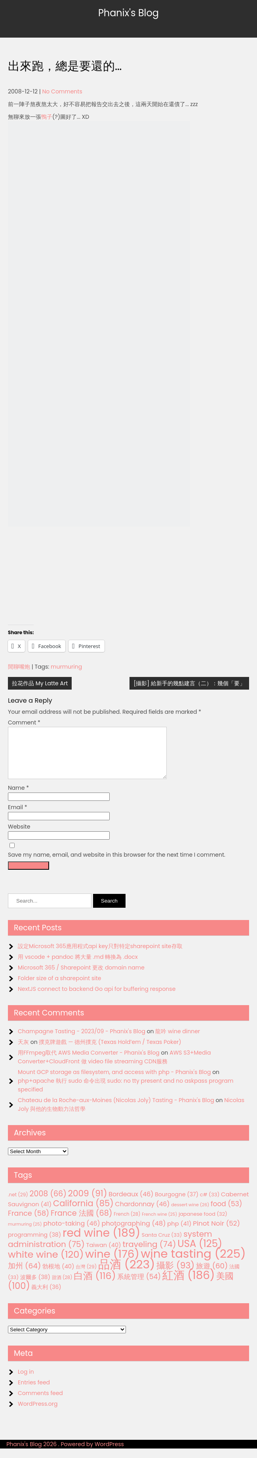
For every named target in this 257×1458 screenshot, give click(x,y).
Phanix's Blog (128, 12)
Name (18, 797)
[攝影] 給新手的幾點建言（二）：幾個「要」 (189, 683)
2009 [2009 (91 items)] (87, 1203)
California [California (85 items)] (83, 1212)
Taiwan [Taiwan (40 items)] (103, 1254)
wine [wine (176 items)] (112, 1263)
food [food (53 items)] (226, 1213)
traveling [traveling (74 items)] (149, 1253)
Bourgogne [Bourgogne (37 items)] (176, 1204)
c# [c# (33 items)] (210, 1204)
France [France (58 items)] (28, 1223)
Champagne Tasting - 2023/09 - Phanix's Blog (81, 1041)
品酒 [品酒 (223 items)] (126, 1274)
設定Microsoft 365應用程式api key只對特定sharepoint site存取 (100, 956)
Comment (24, 722)
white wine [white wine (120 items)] (46, 1263)
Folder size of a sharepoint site (59, 988)
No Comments (62, 91)
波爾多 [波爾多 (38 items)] (35, 1287)
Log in (26, 1381)
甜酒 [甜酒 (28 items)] (62, 1287)
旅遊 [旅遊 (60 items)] (212, 1275)
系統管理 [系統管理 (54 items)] (139, 1286)
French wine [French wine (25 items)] (159, 1224)
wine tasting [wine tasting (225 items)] (193, 1263)
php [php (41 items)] (179, 1233)
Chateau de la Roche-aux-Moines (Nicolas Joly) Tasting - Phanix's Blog (116, 1110)
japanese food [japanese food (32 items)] (203, 1223)
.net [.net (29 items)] (18, 1204)
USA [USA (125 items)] (199, 1253)
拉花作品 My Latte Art (40, 683)
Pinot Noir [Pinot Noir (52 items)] (216, 1232)
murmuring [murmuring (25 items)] (25, 1234)
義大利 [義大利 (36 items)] (46, 1296)
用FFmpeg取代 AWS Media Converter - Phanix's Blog (89, 1062)
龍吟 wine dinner (177, 1041)
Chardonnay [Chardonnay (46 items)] (142, 1213)
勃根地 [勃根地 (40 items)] (58, 1276)
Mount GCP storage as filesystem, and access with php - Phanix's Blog (114, 1081)
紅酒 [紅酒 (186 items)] (188, 1285)
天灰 (23, 1051)
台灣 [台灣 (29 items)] (86, 1276)
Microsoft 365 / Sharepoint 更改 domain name (81, 977)
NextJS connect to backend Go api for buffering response (96, 998)
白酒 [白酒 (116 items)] (95, 1285)
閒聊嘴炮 (19, 667)
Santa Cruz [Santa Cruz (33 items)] (162, 1244)
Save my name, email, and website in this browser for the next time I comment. (116, 864)
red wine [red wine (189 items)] (101, 1242)
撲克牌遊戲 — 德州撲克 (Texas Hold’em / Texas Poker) (110, 1051)
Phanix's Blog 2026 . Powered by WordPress (65, 1454)
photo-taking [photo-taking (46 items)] (71, 1232)
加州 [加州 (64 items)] (24, 1275)
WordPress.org (38, 1413)
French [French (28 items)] (127, 1223)
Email (17, 817)
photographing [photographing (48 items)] (133, 1232)
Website (19, 836)
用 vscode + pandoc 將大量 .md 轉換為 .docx (78, 966)
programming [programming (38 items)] (34, 1244)
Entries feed (34, 1392)
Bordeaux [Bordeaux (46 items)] (131, 1203)
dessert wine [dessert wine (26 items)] (190, 1214)
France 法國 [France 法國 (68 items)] (81, 1222)
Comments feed (40, 1403)
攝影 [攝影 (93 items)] (175, 1275)
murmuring (66, 667)
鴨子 (46, 117)
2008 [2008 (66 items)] (48, 1203)
